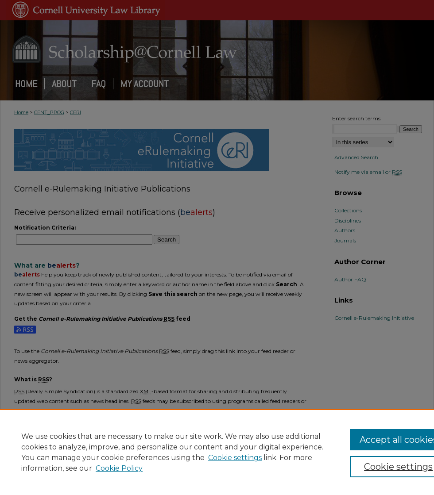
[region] (217, 452)
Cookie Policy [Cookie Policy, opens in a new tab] (119, 468)
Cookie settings (235, 457)
